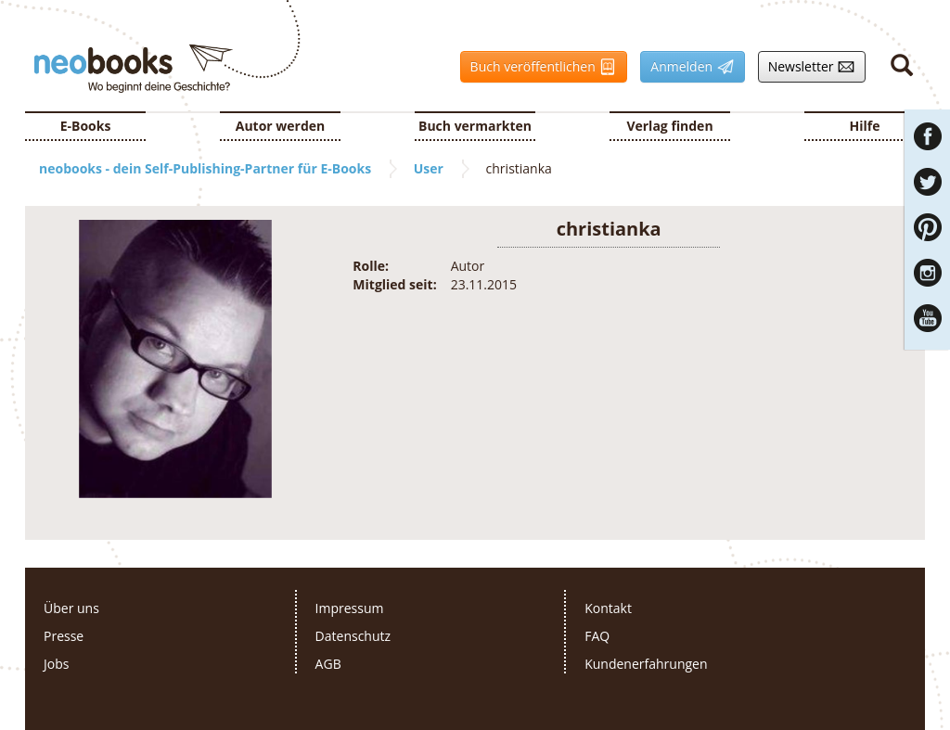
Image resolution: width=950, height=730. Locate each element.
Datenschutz (353, 636)
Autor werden (281, 125)
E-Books (85, 125)
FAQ (597, 636)
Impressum (349, 608)
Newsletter (807, 67)
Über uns (71, 608)
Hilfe (865, 125)
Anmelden (687, 67)
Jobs (56, 663)
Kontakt (608, 608)
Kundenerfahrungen (645, 663)
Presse (63, 636)
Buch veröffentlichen (539, 67)
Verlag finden (669, 125)
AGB (328, 663)
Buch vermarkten (475, 125)
